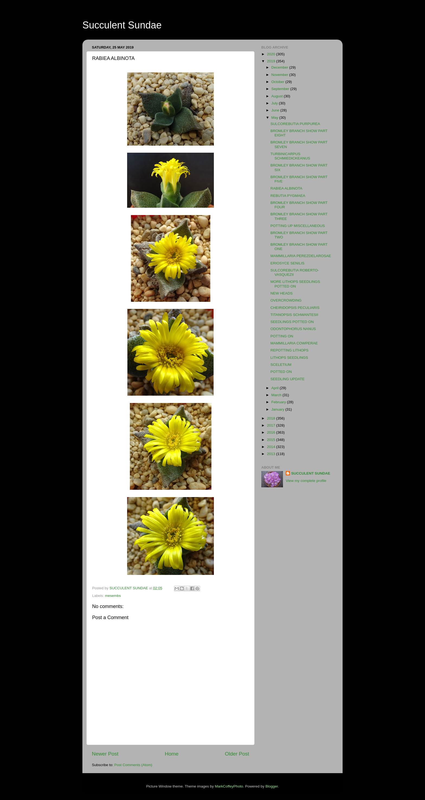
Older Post (237, 754)
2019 (271, 61)
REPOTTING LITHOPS (289, 350)
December (280, 67)
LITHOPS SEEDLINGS (289, 358)
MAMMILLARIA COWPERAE (294, 343)
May (275, 118)
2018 (271, 418)
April (275, 388)
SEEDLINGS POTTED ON (292, 322)
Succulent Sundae (122, 25)
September (280, 89)
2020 (271, 54)
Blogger (271, 786)
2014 (271, 447)
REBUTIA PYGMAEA (288, 196)
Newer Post (105, 754)
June (275, 110)
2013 (271, 454)
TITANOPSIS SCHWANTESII (294, 315)
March (276, 395)
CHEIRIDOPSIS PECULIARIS (295, 308)
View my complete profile (306, 481)
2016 (271, 432)
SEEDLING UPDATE (288, 379)
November (280, 75)
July (275, 103)
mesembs (113, 596)
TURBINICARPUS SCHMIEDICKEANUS (290, 156)
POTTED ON (281, 372)
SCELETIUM (281, 365)
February (279, 402)
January (278, 409)
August (277, 96)
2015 (271, 440)
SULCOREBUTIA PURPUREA (295, 124)
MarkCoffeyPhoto (229, 786)
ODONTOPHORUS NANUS (293, 329)
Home (171, 754)
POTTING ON (282, 336)
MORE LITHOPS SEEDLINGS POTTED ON (295, 284)
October (278, 82)
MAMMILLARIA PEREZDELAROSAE (301, 256)
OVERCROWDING (286, 300)
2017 (271, 425)
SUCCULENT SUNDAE (310, 473)
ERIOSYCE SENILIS (287, 263)
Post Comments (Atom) (133, 765)
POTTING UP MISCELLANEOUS (298, 226)
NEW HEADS (282, 293)
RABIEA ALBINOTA (286, 188)
